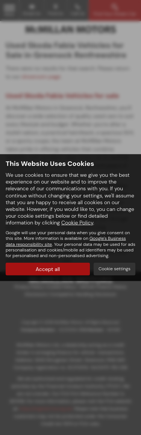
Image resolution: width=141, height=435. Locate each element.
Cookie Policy (77, 222)
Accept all (48, 269)
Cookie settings (114, 269)
